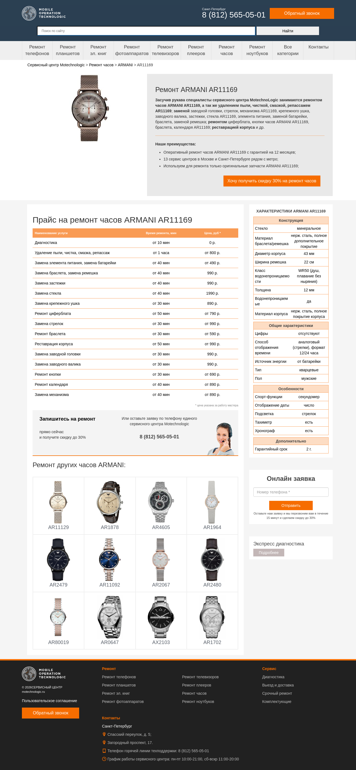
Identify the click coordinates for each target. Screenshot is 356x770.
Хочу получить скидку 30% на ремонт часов (272, 181)
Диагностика (273, 677)
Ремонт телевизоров (165, 50)
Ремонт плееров (196, 685)
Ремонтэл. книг (98, 50)
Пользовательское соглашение (49, 701)
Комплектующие (276, 701)
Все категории (287, 50)
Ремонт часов (194, 693)
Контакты (318, 47)
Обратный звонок (302, 13)
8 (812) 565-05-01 (159, 436)
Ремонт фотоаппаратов (132, 50)
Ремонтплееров (196, 50)
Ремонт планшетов (68, 50)
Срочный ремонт (277, 693)
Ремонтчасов (227, 50)
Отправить (291, 505)
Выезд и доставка (278, 685)
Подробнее (269, 552)
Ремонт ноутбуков (257, 50)
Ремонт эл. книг (116, 693)
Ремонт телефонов (37, 50)
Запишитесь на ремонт (67, 419)
